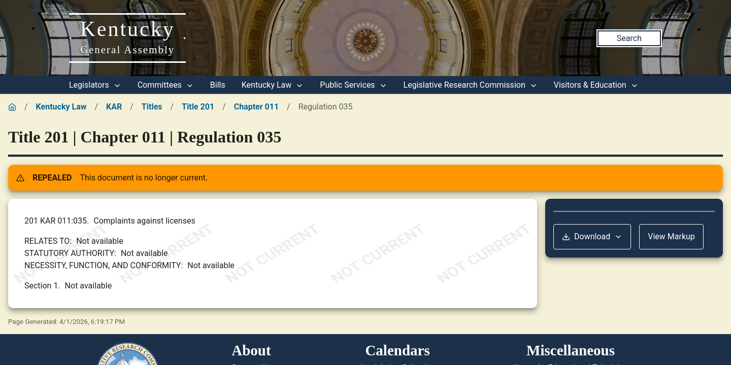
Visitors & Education (596, 85)
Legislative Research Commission (471, 85)
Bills (217, 85)
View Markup (671, 236)
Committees (166, 85)
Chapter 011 (256, 107)
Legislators (95, 85)
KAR (114, 107)
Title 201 (198, 107)
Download (592, 236)
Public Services (353, 85)
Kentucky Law (273, 85)
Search (629, 38)
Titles (152, 107)
